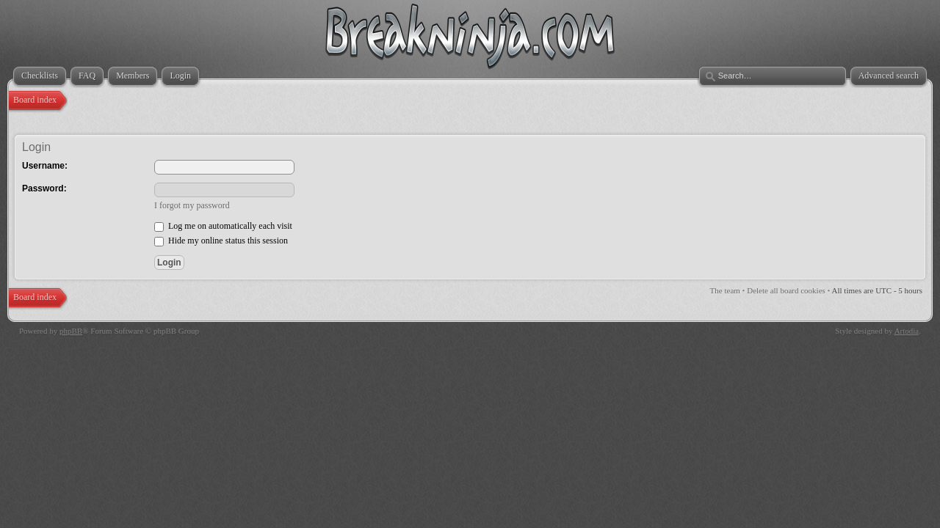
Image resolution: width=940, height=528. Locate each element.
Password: (44, 188)
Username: (45, 166)
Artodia (906, 330)
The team (725, 290)
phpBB (70, 330)
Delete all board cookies (786, 290)
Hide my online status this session (221, 240)
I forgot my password (192, 205)
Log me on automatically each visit (223, 226)
